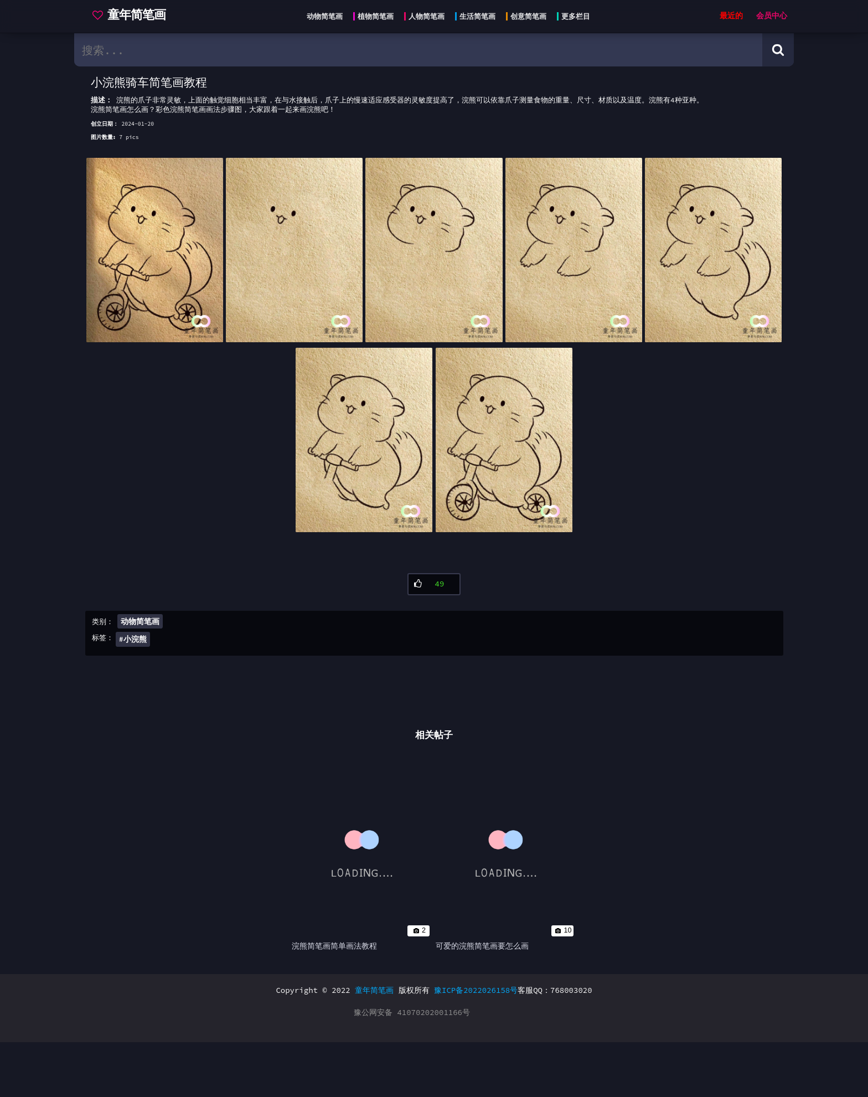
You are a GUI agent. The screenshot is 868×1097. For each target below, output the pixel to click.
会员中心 (771, 16)
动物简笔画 (140, 658)
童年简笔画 (374, 1045)
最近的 (731, 16)
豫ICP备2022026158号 (476, 1045)
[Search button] (778, 49)
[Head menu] (445, 16)
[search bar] (418, 49)
